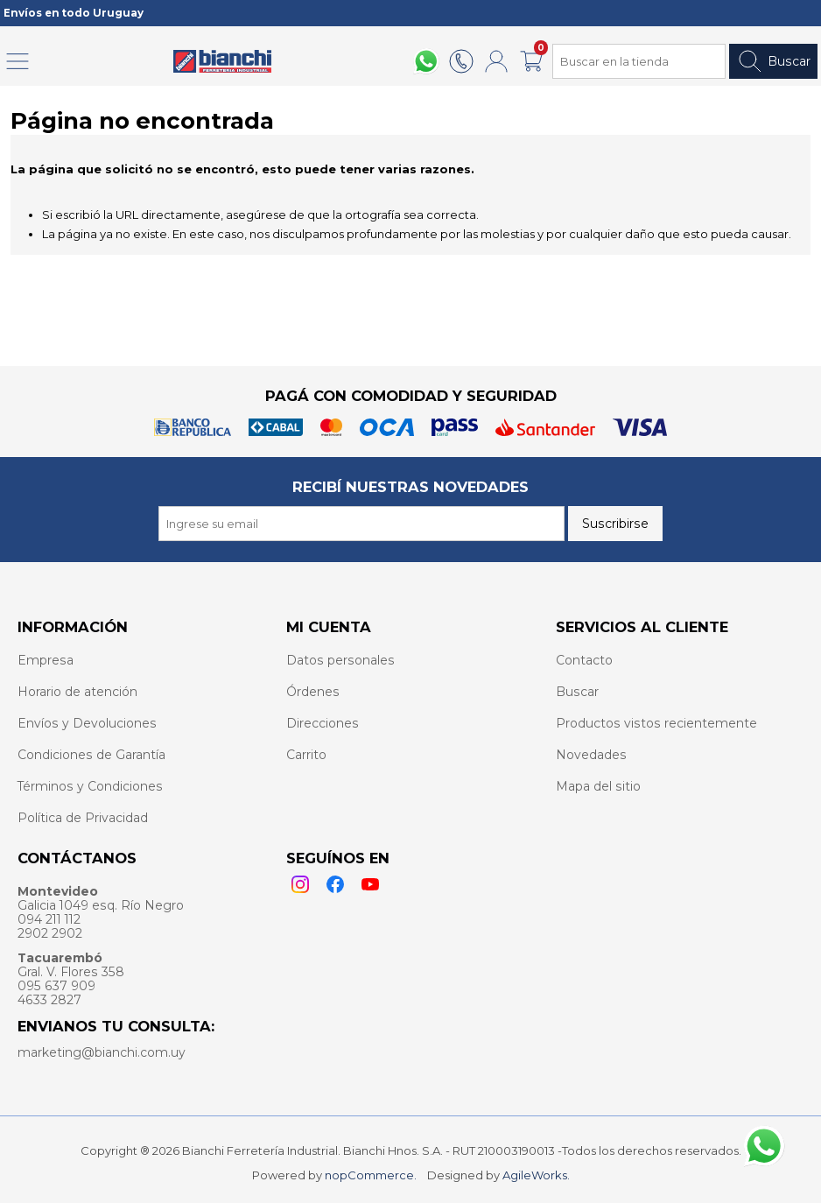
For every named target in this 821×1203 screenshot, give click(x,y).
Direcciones (322, 723)
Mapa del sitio (598, 786)
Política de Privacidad (83, 818)
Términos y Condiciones (90, 786)
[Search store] (639, 61)
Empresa (46, 660)
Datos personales (340, 660)
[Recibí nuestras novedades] (361, 523)
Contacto (584, 660)
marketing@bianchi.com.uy (102, 1052)
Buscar (773, 61)
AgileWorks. (536, 1175)
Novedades (591, 755)
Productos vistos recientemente (656, 723)
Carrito (306, 755)
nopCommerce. (371, 1175)
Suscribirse (615, 524)
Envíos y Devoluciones (87, 723)
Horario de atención (77, 692)
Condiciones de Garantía (91, 755)
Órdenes (313, 692)
